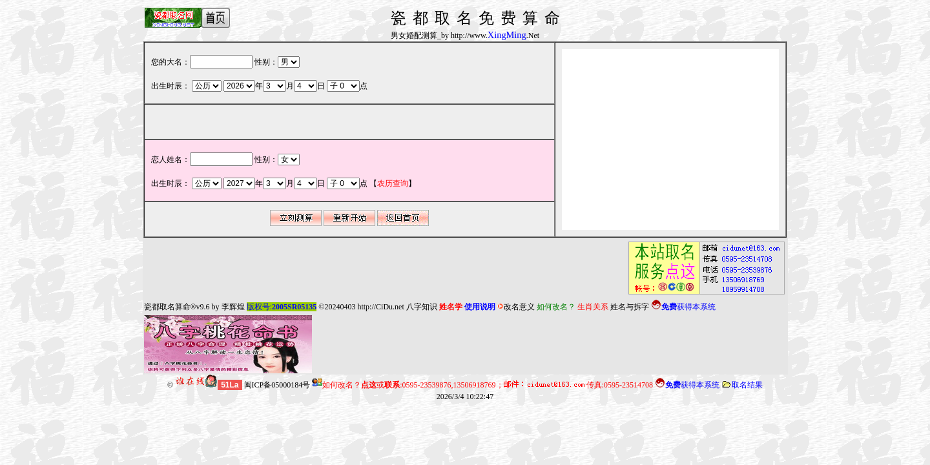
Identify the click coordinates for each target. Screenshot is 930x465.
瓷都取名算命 (167, 306)
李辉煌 (233, 306)
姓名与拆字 (629, 306)
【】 (392, 183)
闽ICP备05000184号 (277, 384)
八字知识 (421, 306)
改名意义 (516, 306)
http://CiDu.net (380, 306)
